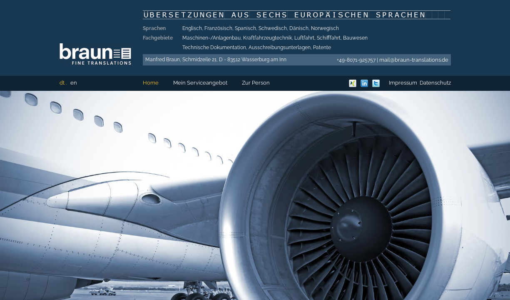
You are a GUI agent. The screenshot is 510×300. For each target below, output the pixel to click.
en (73, 83)
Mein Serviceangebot (200, 83)
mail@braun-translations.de (413, 60)
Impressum (403, 83)
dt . (63, 83)
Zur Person (256, 83)
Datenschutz (435, 83)
